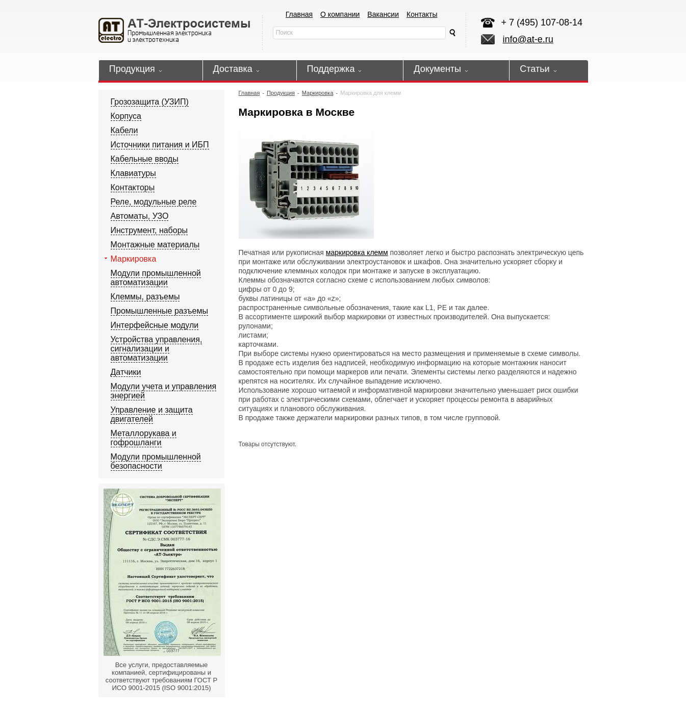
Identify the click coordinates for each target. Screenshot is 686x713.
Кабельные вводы (145, 159)
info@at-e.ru (528, 39)
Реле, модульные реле (154, 201)
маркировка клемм (357, 252)
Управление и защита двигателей (152, 414)
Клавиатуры (133, 173)
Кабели (124, 130)
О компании (340, 14)
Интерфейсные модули (155, 325)
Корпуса (126, 116)
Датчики (126, 372)
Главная (299, 14)
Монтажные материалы (155, 244)
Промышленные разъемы (159, 311)
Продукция (281, 93)
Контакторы (133, 187)
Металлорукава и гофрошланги (143, 438)
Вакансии (383, 14)
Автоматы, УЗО (140, 216)
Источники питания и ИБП (160, 144)
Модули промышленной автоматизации (156, 278)
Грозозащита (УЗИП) (150, 101)
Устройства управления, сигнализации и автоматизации (156, 348)
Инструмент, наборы (149, 230)
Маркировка (134, 258)
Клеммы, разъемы (145, 296)
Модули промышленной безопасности (156, 461)
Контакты (421, 14)
